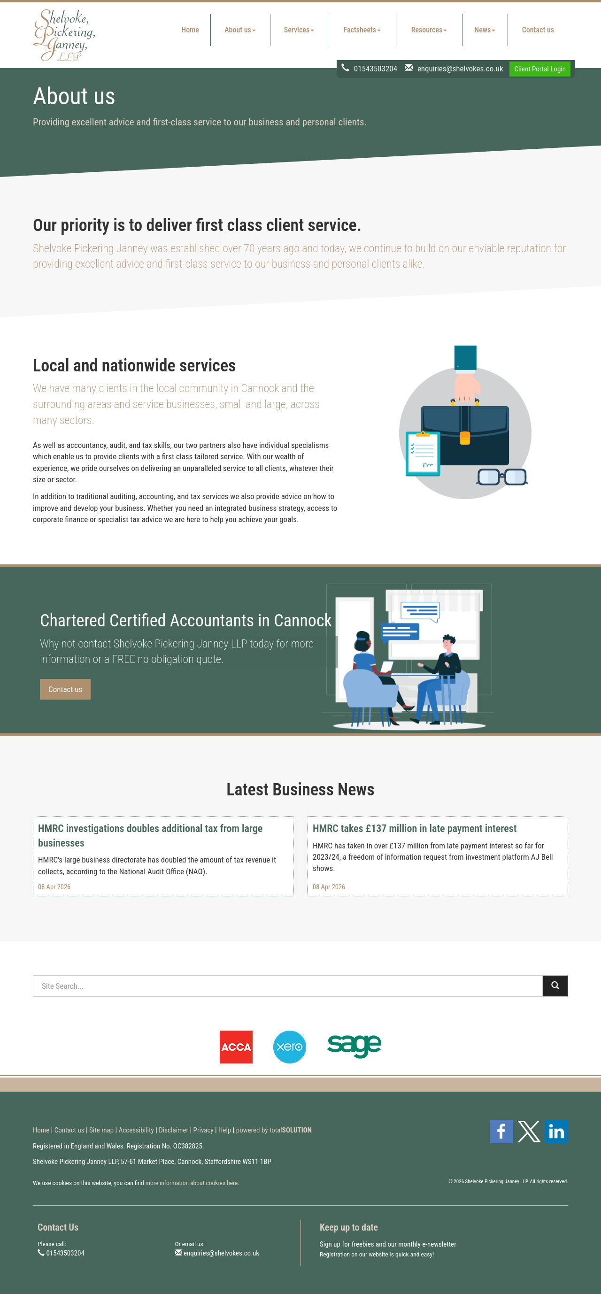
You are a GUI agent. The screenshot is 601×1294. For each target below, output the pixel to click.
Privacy (203, 1130)
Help (224, 1130)
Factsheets (362, 29)
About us (240, 29)
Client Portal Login (540, 69)
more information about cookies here (192, 1182)
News (484, 29)
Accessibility (136, 1130)
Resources (429, 29)
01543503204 (375, 68)
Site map (101, 1130)
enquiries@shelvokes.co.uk (460, 68)
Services (299, 29)
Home (190, 29)
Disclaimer (173, 1130)
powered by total (274, 1130)
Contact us (538, 29)
